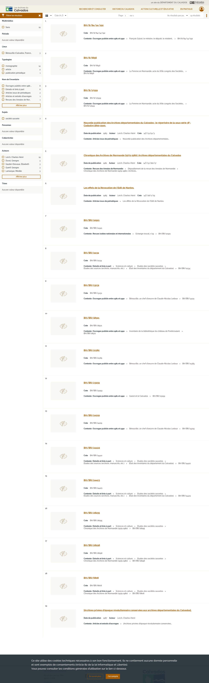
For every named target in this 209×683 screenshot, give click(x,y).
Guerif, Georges (12, 168)
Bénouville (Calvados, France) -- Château (23, 53)
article (8, 69)
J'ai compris (113, 676)
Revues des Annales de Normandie (21, 100)
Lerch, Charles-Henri (14, 157)
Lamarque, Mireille (14, 171)
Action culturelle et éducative (157, 9)
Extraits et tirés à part (15, 89)
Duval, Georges (12, 161)
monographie (11, 66)
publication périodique (15, 73)
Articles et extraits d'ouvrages (18, 96)
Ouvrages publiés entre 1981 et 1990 (21, 86)
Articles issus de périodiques (18, 93)
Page (120, 15)
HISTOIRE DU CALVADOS (123, 9)
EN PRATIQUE (186, 9)
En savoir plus (95, 676)
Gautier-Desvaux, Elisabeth (17, 164)
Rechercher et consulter (92, 9)
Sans (8, 27)
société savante (12, 119)
